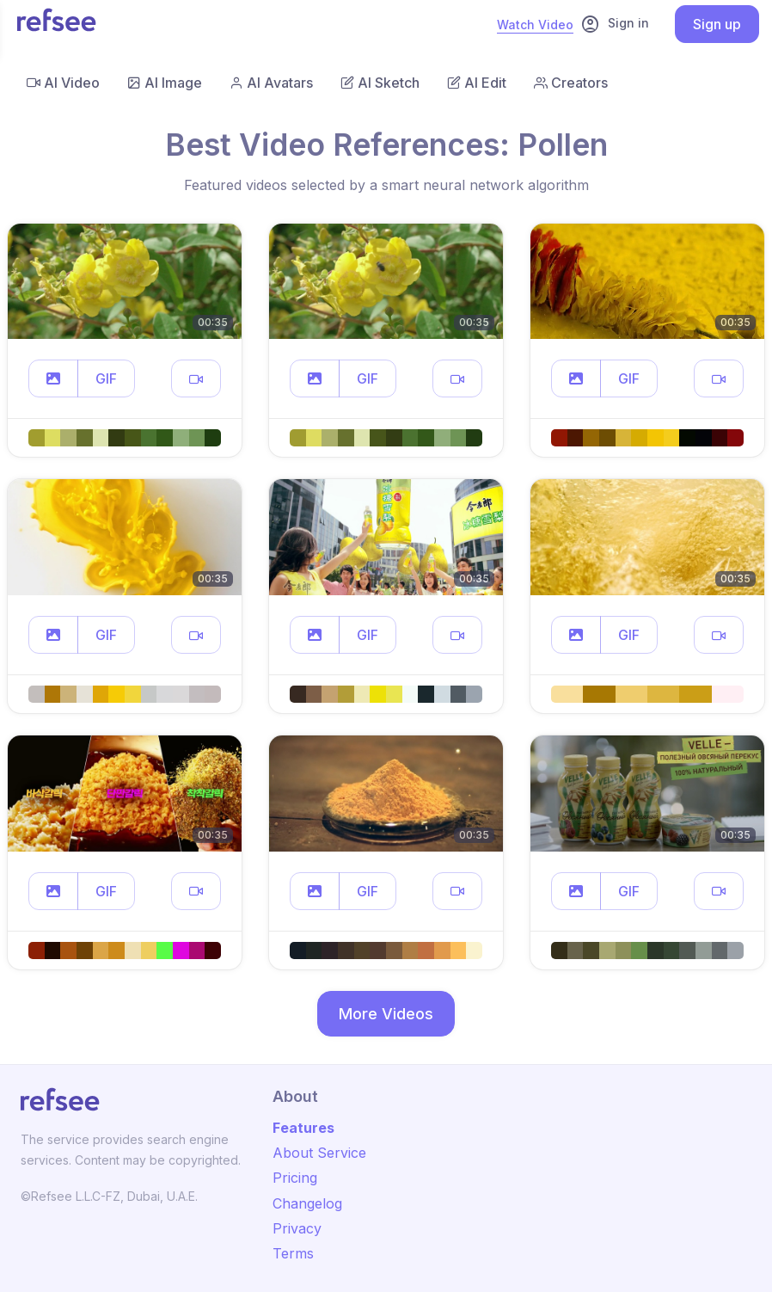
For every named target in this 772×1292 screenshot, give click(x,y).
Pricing (295, 1177)
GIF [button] (106, 378)
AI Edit (476, 82)
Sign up (717, 24)
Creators (571, 82)
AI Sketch (380, 82)
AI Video (63, 82)
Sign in (614, 24)
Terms (293, 1253)
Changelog (307, 1203)
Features (303, 1127)
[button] (53, 378)
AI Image (164, 82)
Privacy (297, 1228)
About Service (319, 1152)
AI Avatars (271, 82)
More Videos (386, 1014)
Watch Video (535, 24)
